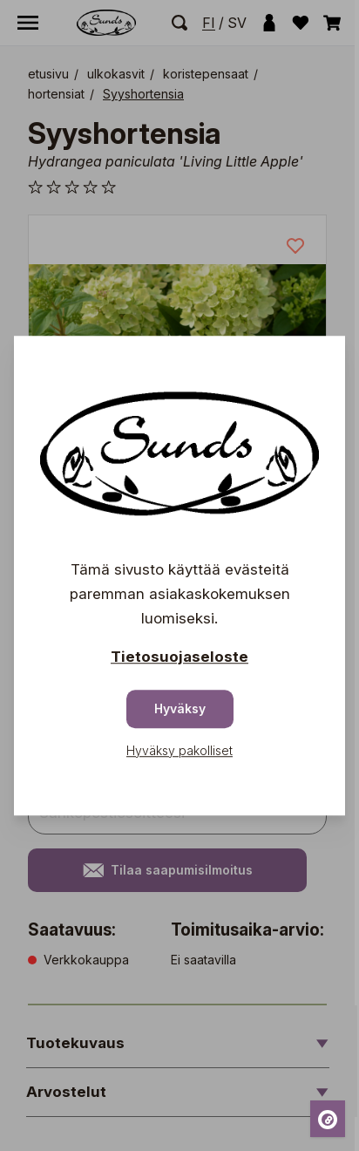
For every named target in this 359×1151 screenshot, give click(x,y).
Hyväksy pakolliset (179, 750)
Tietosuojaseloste (179, 656)
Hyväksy (180, 708)
